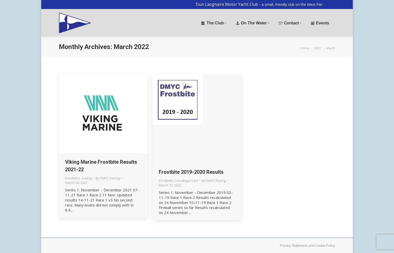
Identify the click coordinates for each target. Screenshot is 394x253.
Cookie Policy (325, 245)
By (107, 178)
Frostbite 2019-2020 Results (191, 172)
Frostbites (72, 178)
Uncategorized (186, 180)
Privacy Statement (294, 245)
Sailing (87, 178)
